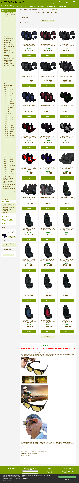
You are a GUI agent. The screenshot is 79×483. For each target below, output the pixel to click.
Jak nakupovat (41, 6)
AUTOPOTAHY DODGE (8, 95)
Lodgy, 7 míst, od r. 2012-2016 (9, 83)
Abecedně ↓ (22, 22)
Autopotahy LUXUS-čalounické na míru (7, 220)
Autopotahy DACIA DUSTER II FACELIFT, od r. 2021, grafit (67, 168)
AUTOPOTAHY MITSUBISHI (9, 129)
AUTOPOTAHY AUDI (8, 16)
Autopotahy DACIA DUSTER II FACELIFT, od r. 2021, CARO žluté (67, 198)
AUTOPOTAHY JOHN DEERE (9, 165)
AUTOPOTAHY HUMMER (9, 103)
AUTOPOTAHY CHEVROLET (9, 27)
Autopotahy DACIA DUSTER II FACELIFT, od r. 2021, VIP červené (48, 106)
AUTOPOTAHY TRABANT (9, 169)
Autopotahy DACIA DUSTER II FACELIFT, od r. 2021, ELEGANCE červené (29, 168)
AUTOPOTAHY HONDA (8, 101)
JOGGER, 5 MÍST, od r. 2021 (10, 76)
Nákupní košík (32, 6)
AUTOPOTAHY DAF (7, 91)
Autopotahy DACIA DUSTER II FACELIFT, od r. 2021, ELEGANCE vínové (29, 137)
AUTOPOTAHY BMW (8, 18)
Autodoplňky (5, 201)
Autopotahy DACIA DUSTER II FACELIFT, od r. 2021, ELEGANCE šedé (66, 137)
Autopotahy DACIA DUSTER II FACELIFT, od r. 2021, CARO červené (67, 260)
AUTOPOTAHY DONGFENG (9, 153)
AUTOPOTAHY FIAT (8, 97)
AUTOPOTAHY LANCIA (8, 117)
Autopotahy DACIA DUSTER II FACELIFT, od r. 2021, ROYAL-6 (48, 45)
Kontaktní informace (62, 6)
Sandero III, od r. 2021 (8, 48)
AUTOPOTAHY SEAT (8, 157)
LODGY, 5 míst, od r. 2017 (9, 78)
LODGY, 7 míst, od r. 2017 (9, 46)
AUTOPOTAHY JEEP (8, 113)
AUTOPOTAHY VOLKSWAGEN (7, 176)
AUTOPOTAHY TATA (8, 167)
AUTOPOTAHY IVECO (8, 111)
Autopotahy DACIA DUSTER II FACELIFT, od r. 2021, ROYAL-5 (67, 45)
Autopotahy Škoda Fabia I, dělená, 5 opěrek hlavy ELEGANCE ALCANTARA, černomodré (12, 231)
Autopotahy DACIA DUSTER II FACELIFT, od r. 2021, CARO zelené (29, 229)
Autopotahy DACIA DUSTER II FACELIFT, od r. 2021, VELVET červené (48, 321)
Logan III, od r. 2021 (8, 85)
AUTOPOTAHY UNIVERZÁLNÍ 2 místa (9, 192)
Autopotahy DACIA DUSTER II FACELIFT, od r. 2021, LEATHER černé (67, 291)
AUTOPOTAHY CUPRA (8, 93)
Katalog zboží (24, 6)
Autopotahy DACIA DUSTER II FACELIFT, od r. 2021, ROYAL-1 (48, 76)
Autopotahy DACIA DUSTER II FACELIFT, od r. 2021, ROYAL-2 (29, 76)
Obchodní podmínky (51, 6)
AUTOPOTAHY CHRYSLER (9, 29)
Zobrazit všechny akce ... (8, 236)
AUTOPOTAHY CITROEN (8, 20)
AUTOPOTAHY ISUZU (8, 109)
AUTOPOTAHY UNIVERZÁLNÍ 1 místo (9, 189)
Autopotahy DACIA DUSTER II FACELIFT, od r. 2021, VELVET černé (67, 321)
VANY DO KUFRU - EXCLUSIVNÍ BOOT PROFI (9, 210)
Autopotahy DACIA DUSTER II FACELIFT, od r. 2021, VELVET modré (29, 321)
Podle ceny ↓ (27, 22)
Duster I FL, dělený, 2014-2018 (9, 66)
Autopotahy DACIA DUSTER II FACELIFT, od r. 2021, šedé (48, 198)
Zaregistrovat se (66, 3)
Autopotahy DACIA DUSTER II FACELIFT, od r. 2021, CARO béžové (48, 291)
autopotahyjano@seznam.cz (59, 3)
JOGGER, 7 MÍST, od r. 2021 (10, 38)
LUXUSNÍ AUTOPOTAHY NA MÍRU (8, 182)
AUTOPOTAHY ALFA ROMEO (9, 14)
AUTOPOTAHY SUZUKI (8, 161)
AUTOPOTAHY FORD (8, 99)
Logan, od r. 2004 (7, 42)
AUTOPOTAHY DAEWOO (9, 89)
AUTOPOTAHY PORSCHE (9, 137)
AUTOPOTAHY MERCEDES (9, 127)
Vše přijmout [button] (67, 476)
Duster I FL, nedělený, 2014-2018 (10, 69)
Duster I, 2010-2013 (8, 40)
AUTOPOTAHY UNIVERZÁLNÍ (9, 184)
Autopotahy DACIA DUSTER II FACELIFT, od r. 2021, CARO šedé (48, 229)
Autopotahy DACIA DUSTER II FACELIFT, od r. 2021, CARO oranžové (67, 229)
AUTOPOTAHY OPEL (8, 133)
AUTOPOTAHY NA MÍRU (8, 12)
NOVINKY (4, 223)
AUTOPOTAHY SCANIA (8, 151)
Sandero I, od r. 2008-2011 (9, 58)
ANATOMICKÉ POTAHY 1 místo (9, 186)
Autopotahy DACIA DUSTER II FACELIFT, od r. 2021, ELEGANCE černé (47, 137)
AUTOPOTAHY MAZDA (8, 125)
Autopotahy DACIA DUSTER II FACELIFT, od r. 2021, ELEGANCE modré (47, 168)
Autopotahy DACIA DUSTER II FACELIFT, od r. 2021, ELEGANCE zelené (66, 107)
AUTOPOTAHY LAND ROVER (9, 119)
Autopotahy (5, 10)
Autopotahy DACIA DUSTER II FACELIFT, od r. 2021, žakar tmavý (29, 199)
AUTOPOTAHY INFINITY (8, 107)
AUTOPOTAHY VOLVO (8, 173)
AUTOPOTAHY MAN (8, 123)
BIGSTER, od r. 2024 (8, 87)
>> (74, 24)
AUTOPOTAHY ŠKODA (8, 163)
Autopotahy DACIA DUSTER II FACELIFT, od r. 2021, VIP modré (29, 106)
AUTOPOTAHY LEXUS (8, 121)
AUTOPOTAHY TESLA (8, 24)
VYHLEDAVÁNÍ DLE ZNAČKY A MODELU (9, 205)
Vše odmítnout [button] (67, 479)
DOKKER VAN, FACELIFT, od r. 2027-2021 (9, 61)
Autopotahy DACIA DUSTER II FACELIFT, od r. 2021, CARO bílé (29, 290)
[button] (27, 480)
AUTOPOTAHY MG (7, 22)
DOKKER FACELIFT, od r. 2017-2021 (9, 36)
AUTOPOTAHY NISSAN (8, 131)
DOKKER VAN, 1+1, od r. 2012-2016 (9, 56)
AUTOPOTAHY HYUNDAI (9, 105)
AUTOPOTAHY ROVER (8, 143)
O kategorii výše (24, 17)
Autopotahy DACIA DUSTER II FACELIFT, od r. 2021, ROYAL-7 (29, 45)
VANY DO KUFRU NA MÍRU (8, 207)
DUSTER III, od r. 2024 (8, 44)
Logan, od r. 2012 (7, 50)
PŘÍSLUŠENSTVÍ (6, 212)
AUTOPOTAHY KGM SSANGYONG (8, 146)
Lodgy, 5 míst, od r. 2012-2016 (9, 53)
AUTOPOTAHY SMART (8, 155)
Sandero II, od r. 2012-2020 (9, 33)
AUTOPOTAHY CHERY (8, 149)
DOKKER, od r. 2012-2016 (9, 80)
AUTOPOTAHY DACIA (8, 31)
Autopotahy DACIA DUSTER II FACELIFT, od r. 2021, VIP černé (66, 76)
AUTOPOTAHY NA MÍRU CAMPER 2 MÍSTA (8, 199)
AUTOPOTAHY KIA (7, 115)
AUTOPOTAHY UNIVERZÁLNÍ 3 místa (9, 195)
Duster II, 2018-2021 (8, 74)
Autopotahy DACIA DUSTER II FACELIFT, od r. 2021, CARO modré (29, 260)
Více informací (22, 476)
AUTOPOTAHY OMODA (8, 139)
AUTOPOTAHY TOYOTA (8, 171)
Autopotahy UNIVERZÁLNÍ (5, 215)
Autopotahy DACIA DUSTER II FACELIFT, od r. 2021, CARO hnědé (48, 260)
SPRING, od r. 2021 (8, 63)
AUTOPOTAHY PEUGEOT (9, 135)
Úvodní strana (15, 6)
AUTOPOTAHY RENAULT (9, 141)
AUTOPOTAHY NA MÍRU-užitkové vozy (8, 179)
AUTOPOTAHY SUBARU (8, 159)
